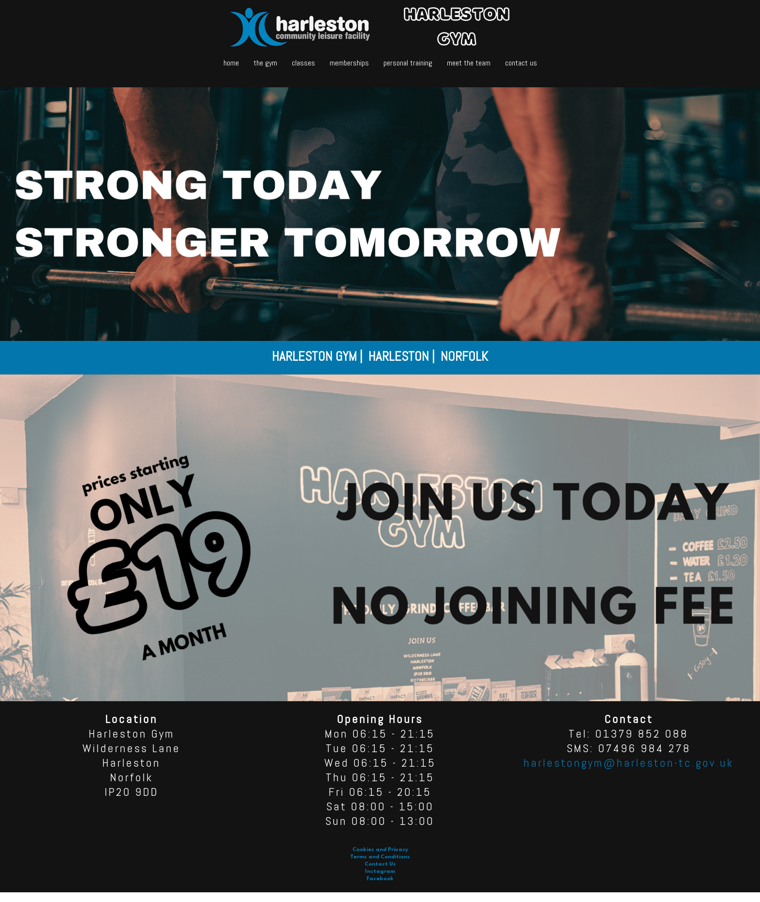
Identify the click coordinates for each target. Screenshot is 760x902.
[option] (380, 357)
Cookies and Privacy (380, 850)
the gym (265, 63)
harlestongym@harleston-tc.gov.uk (628, 762)
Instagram (380, 871)
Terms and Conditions (380, 857)
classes (303, 63)
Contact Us (380, 864)
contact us (521, 63)
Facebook (380, 879)
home (231, 63)
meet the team (469, 63)
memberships (349, 63)
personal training (407, 63)
